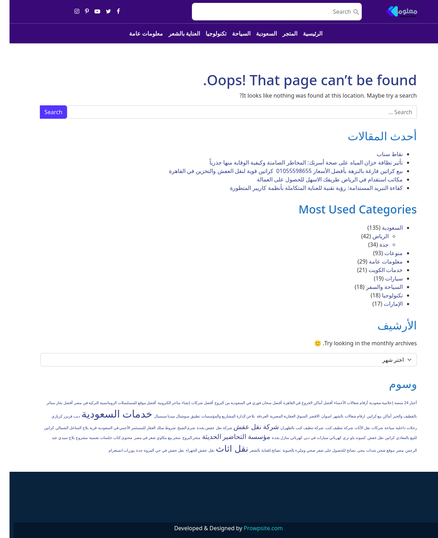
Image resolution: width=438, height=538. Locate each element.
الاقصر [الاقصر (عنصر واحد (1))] (304, 416)
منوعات (384, 253)
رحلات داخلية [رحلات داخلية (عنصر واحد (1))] (396, 427)
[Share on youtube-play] (88, 11)
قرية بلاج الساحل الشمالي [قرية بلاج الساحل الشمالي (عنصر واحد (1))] (66, 427)
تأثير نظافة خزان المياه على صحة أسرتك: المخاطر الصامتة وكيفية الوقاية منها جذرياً (296, 162)
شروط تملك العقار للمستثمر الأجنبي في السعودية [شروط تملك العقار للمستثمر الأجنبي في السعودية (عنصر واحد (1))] (127, 427)
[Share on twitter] (99, 11)
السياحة (232, 33)
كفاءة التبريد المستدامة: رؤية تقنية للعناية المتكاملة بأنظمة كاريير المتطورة (306, 188)
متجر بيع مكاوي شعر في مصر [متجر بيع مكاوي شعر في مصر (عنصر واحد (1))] (147, 437)
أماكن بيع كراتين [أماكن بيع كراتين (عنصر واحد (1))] (369, 416)
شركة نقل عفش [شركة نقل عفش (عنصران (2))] (246, 426)
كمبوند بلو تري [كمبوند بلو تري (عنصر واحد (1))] (345, 437)
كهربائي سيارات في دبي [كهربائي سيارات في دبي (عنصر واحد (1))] (312, 437)
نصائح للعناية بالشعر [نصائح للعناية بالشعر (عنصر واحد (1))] (256, 450)
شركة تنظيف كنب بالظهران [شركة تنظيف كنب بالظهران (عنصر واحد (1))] (292, 427)
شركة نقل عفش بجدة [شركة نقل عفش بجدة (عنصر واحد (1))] (205, 427)
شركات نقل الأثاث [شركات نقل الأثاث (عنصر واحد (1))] (359, 427)
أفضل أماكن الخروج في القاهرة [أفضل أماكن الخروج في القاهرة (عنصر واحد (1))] (298, 402)
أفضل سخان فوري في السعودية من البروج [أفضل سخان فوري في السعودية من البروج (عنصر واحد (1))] (238, 402)
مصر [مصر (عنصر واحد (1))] (390, 450)
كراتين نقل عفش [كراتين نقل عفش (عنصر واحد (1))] (371, 437)
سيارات (384, 278)
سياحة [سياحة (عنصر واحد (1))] (380, 427)
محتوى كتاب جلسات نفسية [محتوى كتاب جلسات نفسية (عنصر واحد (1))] (101, 437)
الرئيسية (303, 33)
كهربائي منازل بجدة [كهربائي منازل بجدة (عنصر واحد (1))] (277, 437)
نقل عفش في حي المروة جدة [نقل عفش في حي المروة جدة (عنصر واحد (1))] (151, 450)
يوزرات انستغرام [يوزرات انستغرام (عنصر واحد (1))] (112, 450)
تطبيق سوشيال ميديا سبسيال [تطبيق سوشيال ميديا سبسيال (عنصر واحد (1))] (167, 416)
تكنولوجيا (206, 33)
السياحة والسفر (375, 287)
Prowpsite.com (253, 528)
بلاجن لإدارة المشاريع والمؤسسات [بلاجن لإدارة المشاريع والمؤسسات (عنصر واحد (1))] (218, 416)
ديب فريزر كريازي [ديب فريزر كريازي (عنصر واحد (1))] (56, 416)
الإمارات (383, 304)
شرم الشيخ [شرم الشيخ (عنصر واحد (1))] (177, 427)
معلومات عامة (136, 33)
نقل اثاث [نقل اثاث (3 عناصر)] (222, 448)
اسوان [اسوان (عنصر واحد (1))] (317, 416)
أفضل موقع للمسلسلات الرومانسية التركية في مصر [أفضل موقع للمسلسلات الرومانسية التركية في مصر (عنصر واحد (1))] (106, 402)
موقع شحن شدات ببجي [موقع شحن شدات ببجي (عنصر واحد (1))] (366, 450)
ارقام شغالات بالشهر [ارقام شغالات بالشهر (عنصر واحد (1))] (339, 416)
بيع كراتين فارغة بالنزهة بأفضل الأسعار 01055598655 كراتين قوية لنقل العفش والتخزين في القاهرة (276, 171)
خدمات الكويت (376, 270)
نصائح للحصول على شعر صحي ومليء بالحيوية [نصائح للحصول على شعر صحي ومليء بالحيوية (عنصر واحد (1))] (310, 450)
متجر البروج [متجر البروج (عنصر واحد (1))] (182, 437)
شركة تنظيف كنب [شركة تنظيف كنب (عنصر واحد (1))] (330, 427)
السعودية (257, 33)
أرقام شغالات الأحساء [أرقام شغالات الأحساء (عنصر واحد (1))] (341, 402)
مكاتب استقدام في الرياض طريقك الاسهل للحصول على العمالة (320, 179)
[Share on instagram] (67, 11)
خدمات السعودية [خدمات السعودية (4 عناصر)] (107, 414)
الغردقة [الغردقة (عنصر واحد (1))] (253, 416)
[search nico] (267, 11)
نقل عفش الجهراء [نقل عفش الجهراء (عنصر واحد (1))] (190, 450)
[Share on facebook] (108, 11)
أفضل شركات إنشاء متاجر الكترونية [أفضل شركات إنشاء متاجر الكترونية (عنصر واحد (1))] (175, 402)
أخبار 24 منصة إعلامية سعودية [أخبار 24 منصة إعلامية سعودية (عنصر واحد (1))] (383, 402)
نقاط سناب (380, 154)
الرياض (371, 236)
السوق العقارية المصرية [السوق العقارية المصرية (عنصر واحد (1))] (279, 416)
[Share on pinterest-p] (77, 11)
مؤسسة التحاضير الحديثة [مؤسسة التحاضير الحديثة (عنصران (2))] (227, 436)
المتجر (280, 33)
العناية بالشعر (174, 33)
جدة (374, 244)
